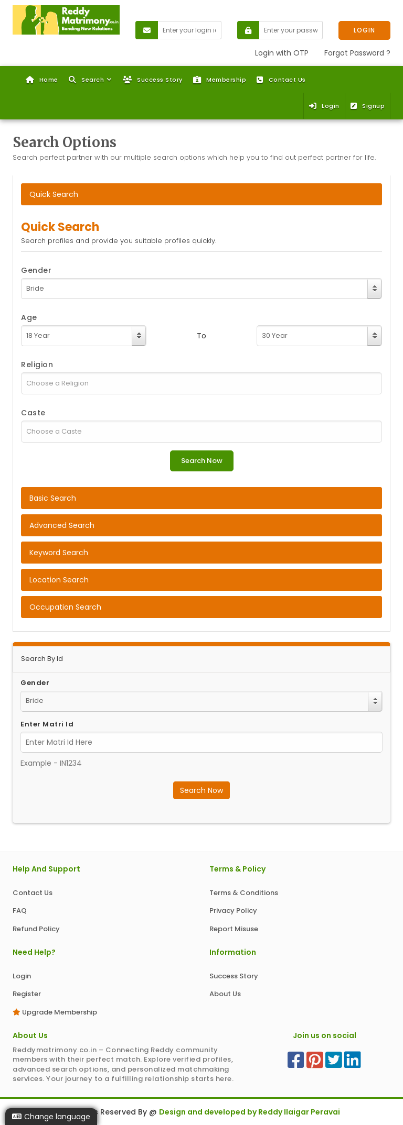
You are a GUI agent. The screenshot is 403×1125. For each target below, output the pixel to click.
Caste (33, 412)
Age (29, 317)
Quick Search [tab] (53, 194)
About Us (225, 994)
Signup (368, 106)
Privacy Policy (233, 911)
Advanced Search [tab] (61, 525)
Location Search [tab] (59, 580)
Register (27, 994)
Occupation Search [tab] (65, 607)
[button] (90, 80)
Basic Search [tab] (52, 498)
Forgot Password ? (357, 53)
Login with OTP (282, 53)
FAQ (20, 911)
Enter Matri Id (46, 724)
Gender (36, 270)
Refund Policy (36, 929)
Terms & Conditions (243, 893)
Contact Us (281, 79)
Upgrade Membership (55, 1012)
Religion (37, 364)
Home (42, 79)
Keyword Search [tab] (58, 552)
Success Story (153, 79)
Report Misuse (233, 929)
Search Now (201, 790)
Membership (220, 79)
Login (324, 106)
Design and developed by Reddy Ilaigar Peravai (249, 1112)
